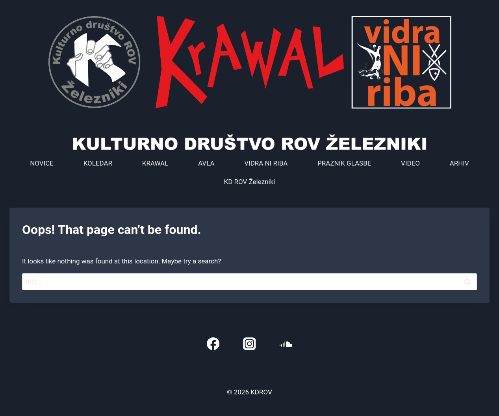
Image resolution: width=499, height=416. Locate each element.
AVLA (206, 163)
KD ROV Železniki (249, 182)
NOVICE (42, 163)
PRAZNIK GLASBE (344, 163)
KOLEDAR (97, 163)
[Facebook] (213, 344)
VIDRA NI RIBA (266, 163)
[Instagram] (249, 344)
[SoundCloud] (286, 344)
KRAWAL (155, 163)
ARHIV (459, 163)
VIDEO (410, 163)
